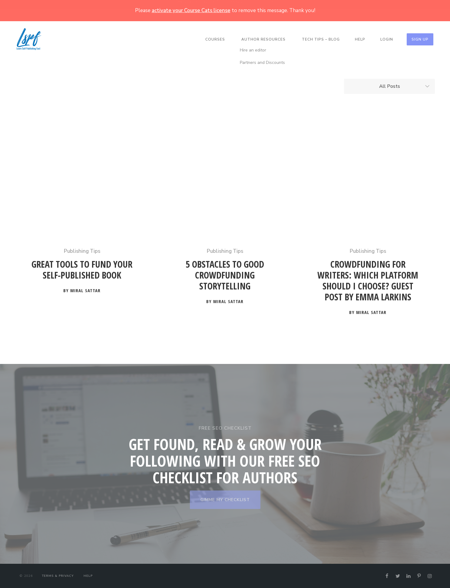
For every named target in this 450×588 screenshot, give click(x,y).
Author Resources (263, 39)
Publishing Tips (82, 251)
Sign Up (420, 39)
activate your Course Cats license (191, 10)
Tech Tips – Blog (321, 39)
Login (386, 39)
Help (360, 39)
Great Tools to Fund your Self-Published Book (81, 270)
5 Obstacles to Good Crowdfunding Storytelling (225, 275)
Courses (215, 39)
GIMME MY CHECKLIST (225, 500)
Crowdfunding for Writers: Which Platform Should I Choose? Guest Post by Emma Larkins (367, 281)
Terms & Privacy (58, 576)
